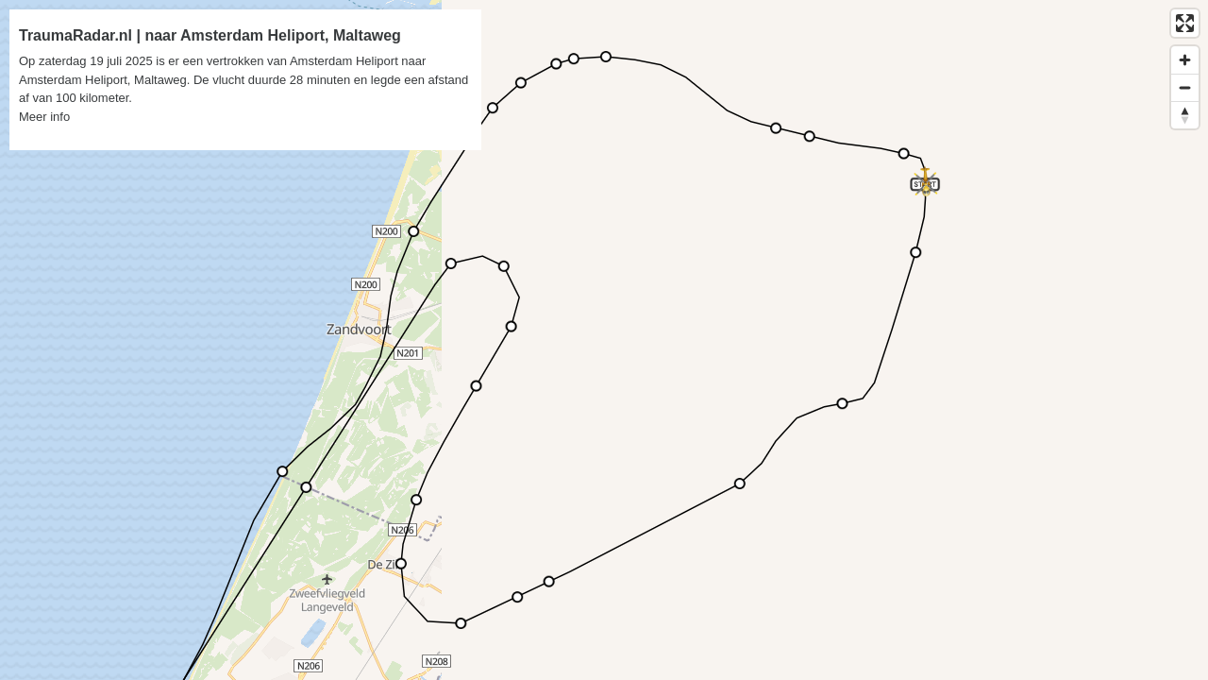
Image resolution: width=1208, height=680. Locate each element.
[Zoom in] (1185, 60)
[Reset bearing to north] (1185, 114)
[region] (604, 340)
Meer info (44, 117)
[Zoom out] (1185, 87)
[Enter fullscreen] (1185, 23)
